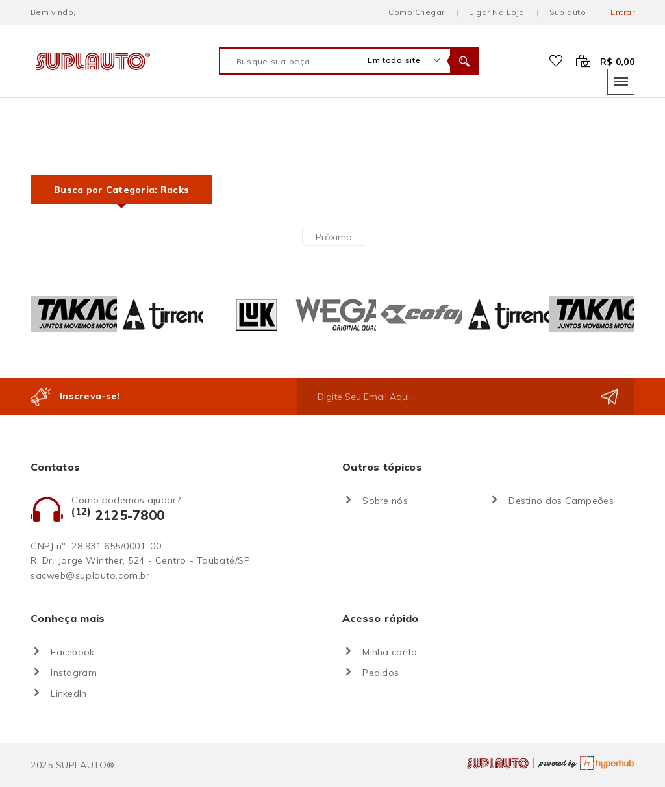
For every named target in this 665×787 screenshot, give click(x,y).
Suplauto (567, 12)
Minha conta (389, 652)
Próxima (334, 237)
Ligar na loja (496, 12)
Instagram (74, 673)
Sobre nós (385, 500)
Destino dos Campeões (561, 500)
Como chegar (416, 12)
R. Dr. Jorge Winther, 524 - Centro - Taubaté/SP (140, 560)
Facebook (72, 652)
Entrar (622, 12)
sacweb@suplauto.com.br (90, 575)
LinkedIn (68, 693)
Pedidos (380, 673)
